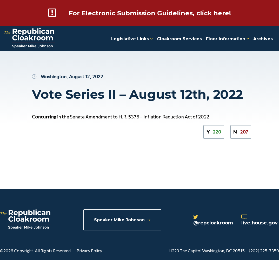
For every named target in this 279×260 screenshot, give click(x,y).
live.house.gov (259, 220)
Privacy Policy (89, 250)
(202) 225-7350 (264, 250)
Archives (263, 38)
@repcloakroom (213, 220)
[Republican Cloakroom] (29, 38)
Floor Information (227, 38)
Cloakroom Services (179, 38)
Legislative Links (132, 38)
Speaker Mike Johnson (122, 219)
